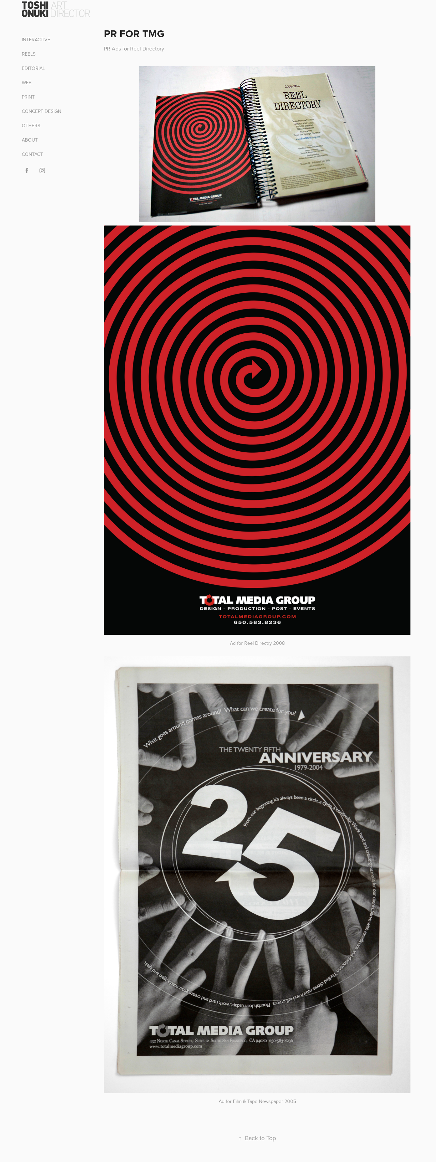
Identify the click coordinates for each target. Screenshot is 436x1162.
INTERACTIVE (36, 39)
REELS (28, 53)
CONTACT (32, 154)
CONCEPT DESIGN (41, 111)
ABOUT (30, 139)
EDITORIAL (33, 68)
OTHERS (31, 125)
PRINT (28, 96)
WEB (27, 82)
